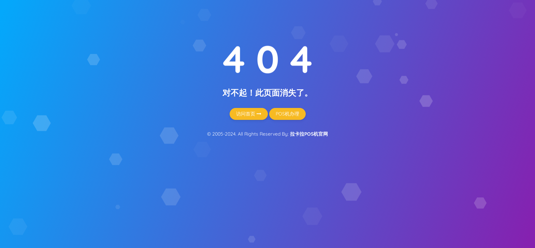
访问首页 (248, 114)
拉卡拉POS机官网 (309, 134)
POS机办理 (287, 114)
